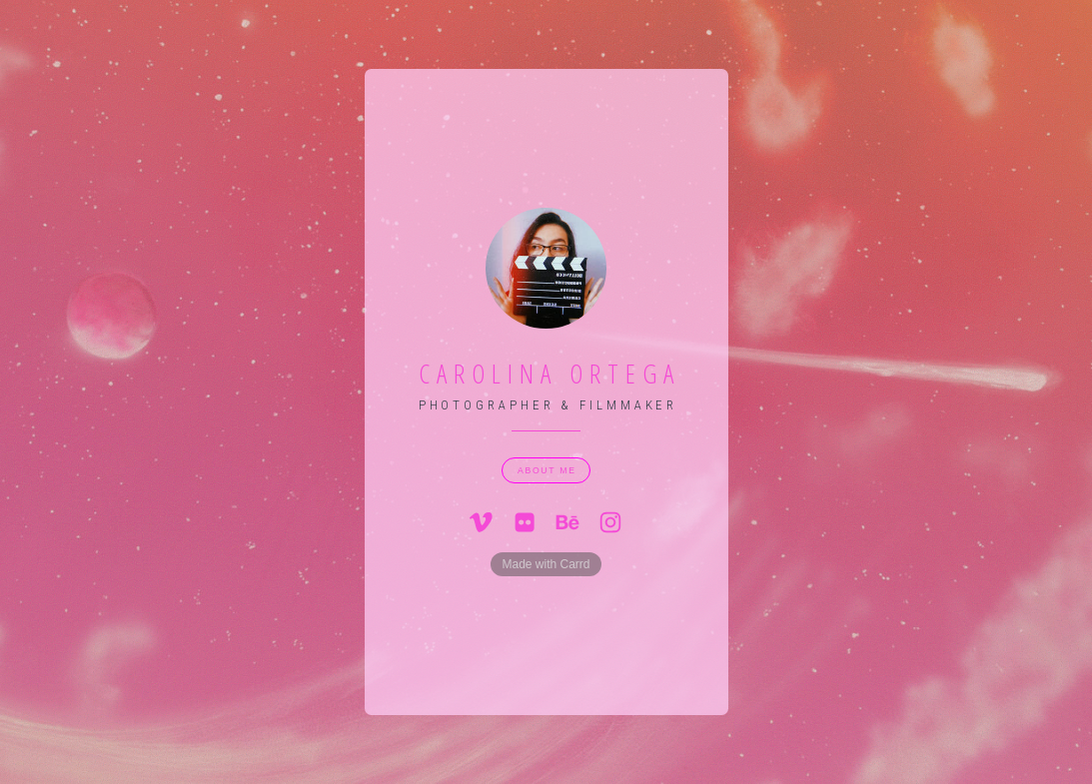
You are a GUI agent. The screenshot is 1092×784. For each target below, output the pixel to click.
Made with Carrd (545, 564)
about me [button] (547, 470)
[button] (482, 522)
